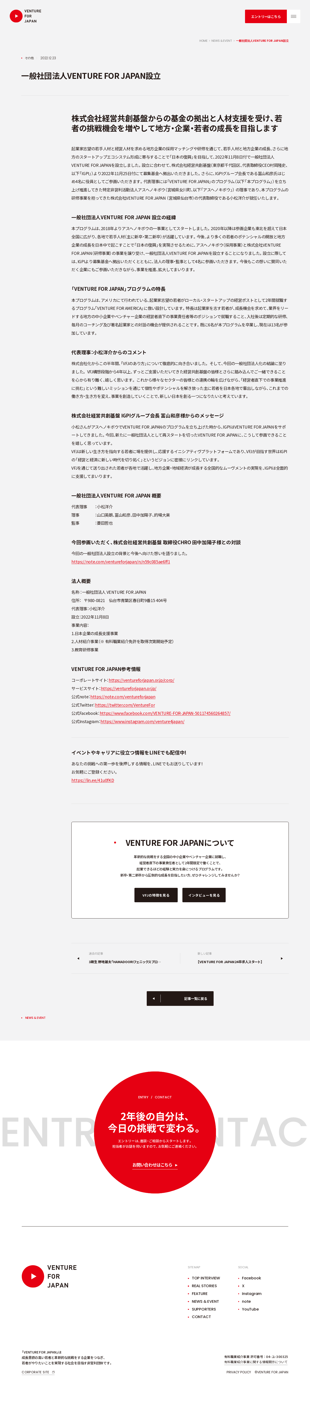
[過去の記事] (125, 958)
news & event (221, 41)
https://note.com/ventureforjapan (122, 697)
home (203, 41)
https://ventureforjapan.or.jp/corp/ (141, 680)
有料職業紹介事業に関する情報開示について (256, 1362)
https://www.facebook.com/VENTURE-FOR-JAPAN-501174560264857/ (165, 713)
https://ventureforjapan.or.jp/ (129, 688)
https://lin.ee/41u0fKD (92, 780)
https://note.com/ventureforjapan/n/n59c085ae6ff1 (120, 562)
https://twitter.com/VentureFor (125, 705)
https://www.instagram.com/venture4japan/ (142, 721)
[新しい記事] (234, 958)
